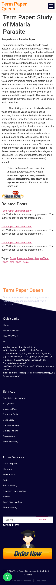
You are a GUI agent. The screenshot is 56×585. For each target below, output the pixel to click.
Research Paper (25, 258)
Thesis (25, 262)
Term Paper (14, 262)
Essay (13, 258)
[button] (7, 576)
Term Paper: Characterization (16, 210)
